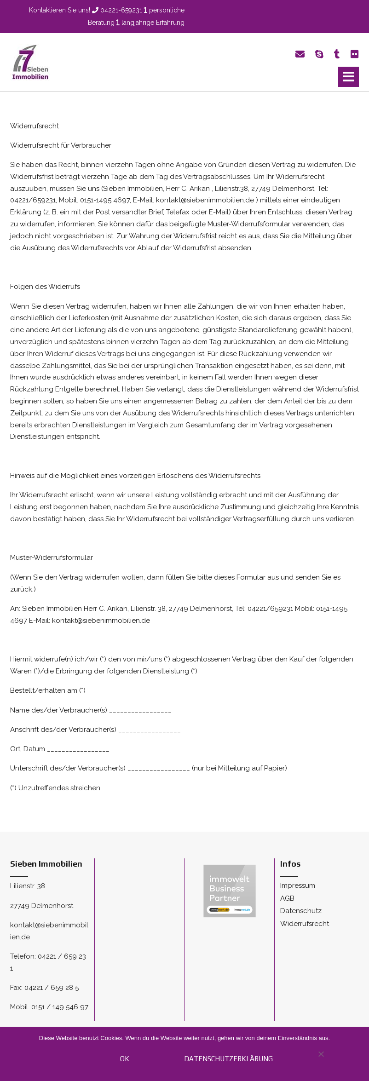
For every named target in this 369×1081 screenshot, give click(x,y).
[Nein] (320, 1059)
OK (124, 1059)
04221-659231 (121, 10)
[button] (348, 77)
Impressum (297, 885)
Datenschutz (301, 911)
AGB (287, 898)
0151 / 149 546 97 (59, 1007)
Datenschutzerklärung (228, 1059)
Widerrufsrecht (304, 924)
